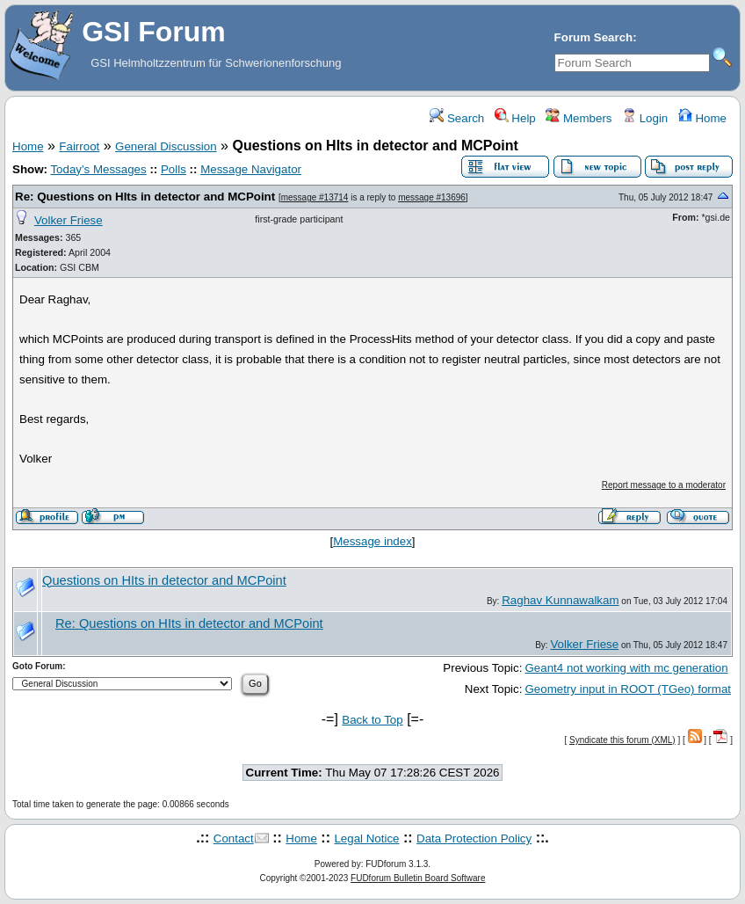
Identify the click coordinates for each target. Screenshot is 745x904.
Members (578, 118)
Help (515, 118)
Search (457, 118)
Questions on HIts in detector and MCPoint (164, 580)
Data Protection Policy (474, 838)
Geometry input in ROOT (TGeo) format (627, 689)
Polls (173, 169)
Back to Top (372, 719)
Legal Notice (366, 838)
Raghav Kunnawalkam (560, 600)
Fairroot (79, 146)
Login (645, 118)
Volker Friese (68, 220)
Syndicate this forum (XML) (622, 740)
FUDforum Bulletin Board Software (418, 878)
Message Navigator (250, 169)
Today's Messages (98, 169)
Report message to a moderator (664, 485)
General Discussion (166, 146)
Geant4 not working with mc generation (625, 667)
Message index (372, 541)
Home (702, 118)
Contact (233, 838)
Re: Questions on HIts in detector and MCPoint (145, 196)
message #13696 (432, 197)
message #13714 (315, 197)
